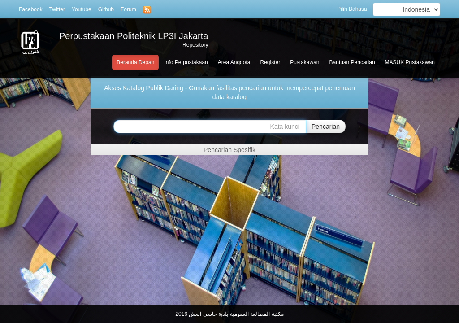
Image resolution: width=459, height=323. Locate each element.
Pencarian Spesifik (229, 149)
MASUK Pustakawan (410, 62)
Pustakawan (304, 62)
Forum (128, 9)
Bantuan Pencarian (352, 62)
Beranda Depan (135, 62)
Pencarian (326, 126)
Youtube (81, 9)
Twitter (57, 9)
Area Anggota (234, 62)
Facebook (31, 9)
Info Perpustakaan (186, 62)
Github (106, 9)
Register (270, 62)
